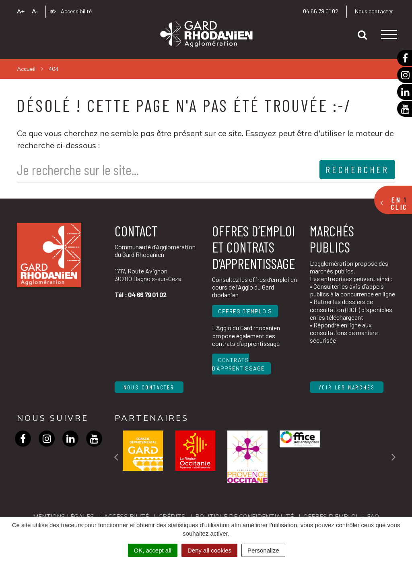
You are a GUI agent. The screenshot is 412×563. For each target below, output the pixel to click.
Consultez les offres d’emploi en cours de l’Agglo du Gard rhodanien (254, 286)
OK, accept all (152, 550)
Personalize (263, 550)
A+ (21, 11)
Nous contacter (374, 11)
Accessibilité (71, 11)
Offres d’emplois (245, 311)
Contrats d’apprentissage (238, 364)
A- (35, 11)
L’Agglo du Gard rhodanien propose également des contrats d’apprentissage (246, 335)
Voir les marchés (347, 387)
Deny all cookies (209, 550)
